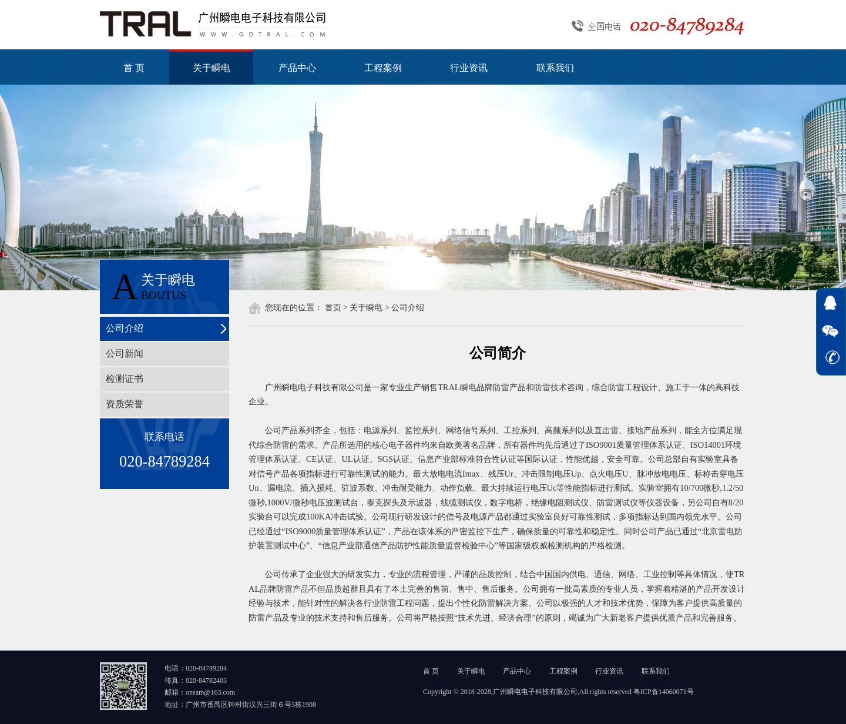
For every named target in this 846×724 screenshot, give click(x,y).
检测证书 (124, 379)
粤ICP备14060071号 (663, 692)
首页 (333, 307)
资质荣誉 (124, 404)
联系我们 (555, 68)
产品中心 (297, 68)
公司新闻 (124, 353)
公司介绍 (124, 328)
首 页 (134, 68)
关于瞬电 (211, 68)
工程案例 (383, 68)
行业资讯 (469, 68)
